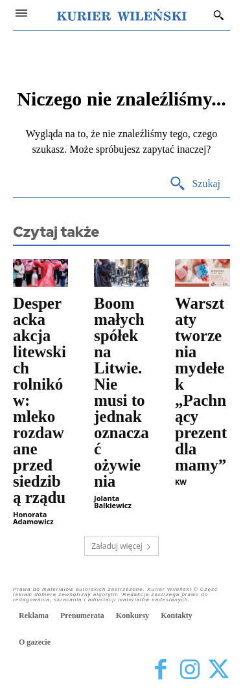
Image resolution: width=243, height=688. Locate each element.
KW (181, 482)
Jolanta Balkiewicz (113, 501)
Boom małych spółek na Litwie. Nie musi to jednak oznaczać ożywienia (121, 392)
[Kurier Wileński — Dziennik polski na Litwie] (122, 15)
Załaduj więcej (121, 545)
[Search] (194, 184)
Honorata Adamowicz (33, 517)
